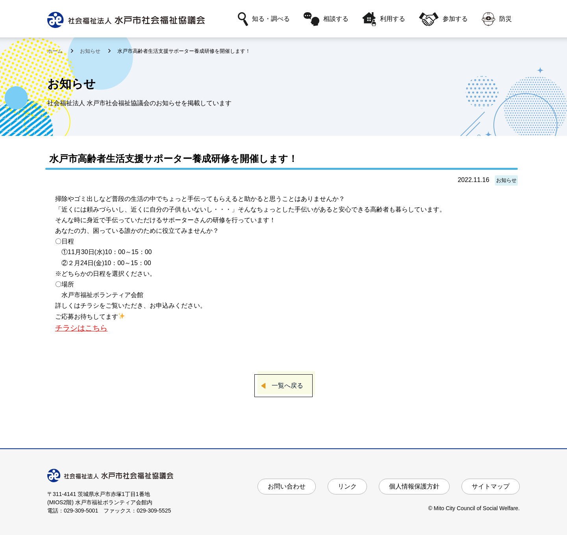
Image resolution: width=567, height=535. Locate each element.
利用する (383, 19)
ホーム (55, 51)
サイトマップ (491, 486)
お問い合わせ (287, 486)
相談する (326, 19)
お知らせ (91, 51)
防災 (497, 19)
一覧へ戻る (287, 385)
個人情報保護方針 (414, 486)
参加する (443, 19)
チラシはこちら (81, 328)
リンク (347, 486)
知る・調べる (264, 19)
